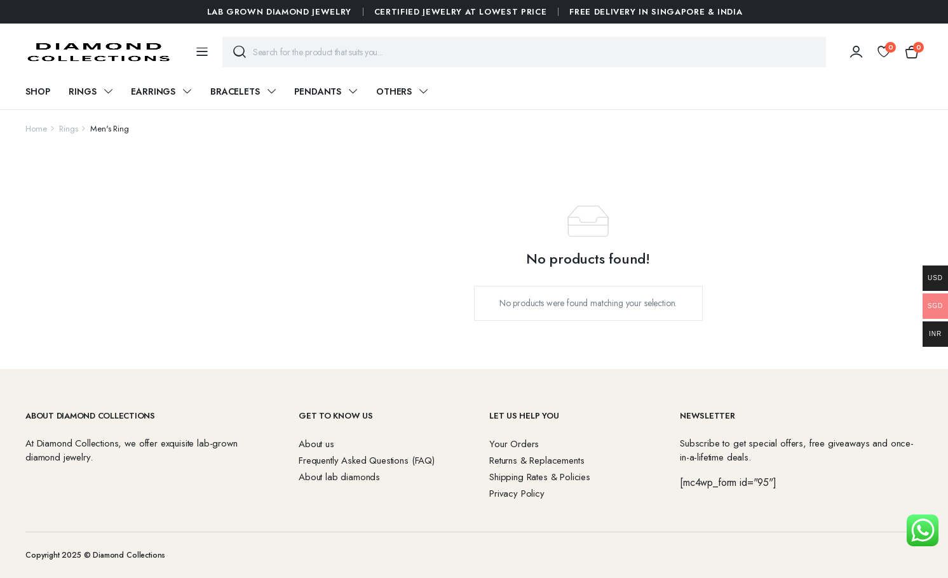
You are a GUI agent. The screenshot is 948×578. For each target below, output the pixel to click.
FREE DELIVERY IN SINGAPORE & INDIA (655, 12)
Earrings (153, 91)
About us (316, 444)
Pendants (317, 91)
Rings (82, 91)
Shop (37, 91)
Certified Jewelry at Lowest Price (460, 12)
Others (394, 91)
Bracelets (235, 91)
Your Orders (514, 444)
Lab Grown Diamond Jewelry (279, 12)
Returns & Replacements (536, 460)
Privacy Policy (517, 494)
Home (35, 129)
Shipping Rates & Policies (539, 477)
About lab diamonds (339, 477)
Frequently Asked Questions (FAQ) (367, 460)
